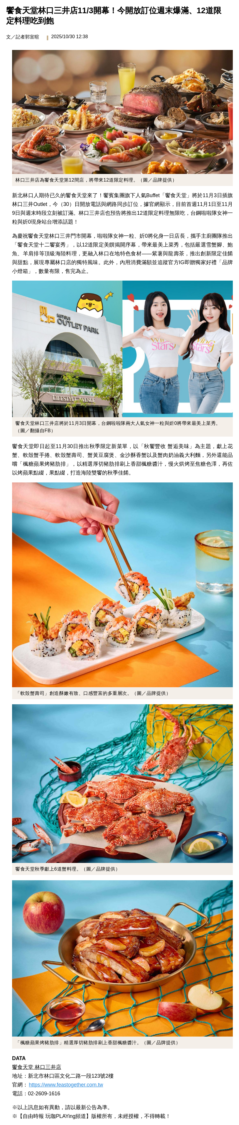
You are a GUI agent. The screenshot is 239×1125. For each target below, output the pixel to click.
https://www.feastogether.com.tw (66, 1085)
